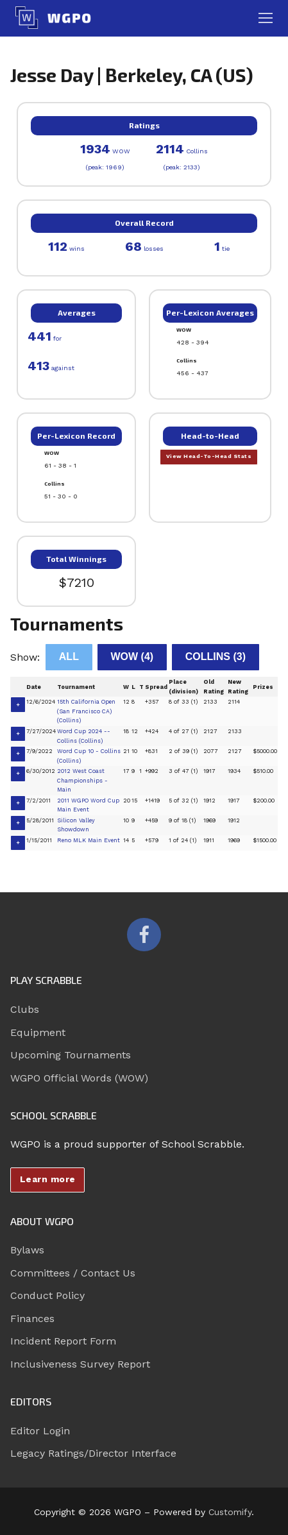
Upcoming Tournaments (70, 1055)
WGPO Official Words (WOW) (79, 1078)
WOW (132, 656)
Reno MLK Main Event (88, 840)
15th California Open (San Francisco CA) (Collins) (86, 711)
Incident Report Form (63, 1341)
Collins (215, 656)
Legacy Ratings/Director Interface (93, 1453)
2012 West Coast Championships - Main (82, 780)
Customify (229, 1512)
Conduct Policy (47, 1295)
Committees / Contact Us (72, 1273)
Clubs (24, 1009)
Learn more (48, 1179)
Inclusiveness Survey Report (80, 1364)
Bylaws (27, 1250)
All (69, 656)
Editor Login (40, 1431)
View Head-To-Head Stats (209, 456)
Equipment (37, 1032)
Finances (32, 1318)
